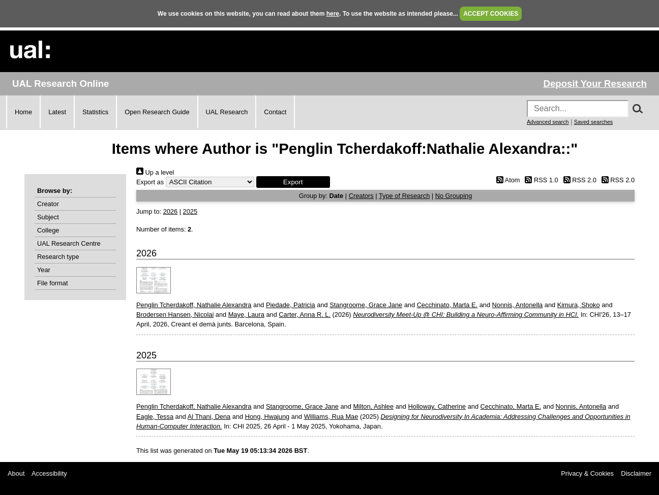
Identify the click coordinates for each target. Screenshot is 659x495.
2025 (190, 211)
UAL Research (227, 112)
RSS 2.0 (578, 180)
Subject (48, 217)
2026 (170, 211)
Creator (48, 204)
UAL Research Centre (69, 243)
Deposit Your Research (595, 83)
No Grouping (453, 196)
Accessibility (49, 473)
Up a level (155, 172)
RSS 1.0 (540, 180)
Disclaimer (636, 473)
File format (52, 283)
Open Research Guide (157, 112)
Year (43, 270)
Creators (361, 196)
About (16, 473)
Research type (58, 256)
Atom (506, 180)
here (332, 13)
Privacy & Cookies (587, 473)
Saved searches (593, 122)
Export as (150, 182)
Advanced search (547, 122)
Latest (57, 112)
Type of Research (404, 196)
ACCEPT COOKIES (490, 13)
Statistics (95, 112)
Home (23, 112)
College (48, 230)
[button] (293, 182)
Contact (275, 112)
